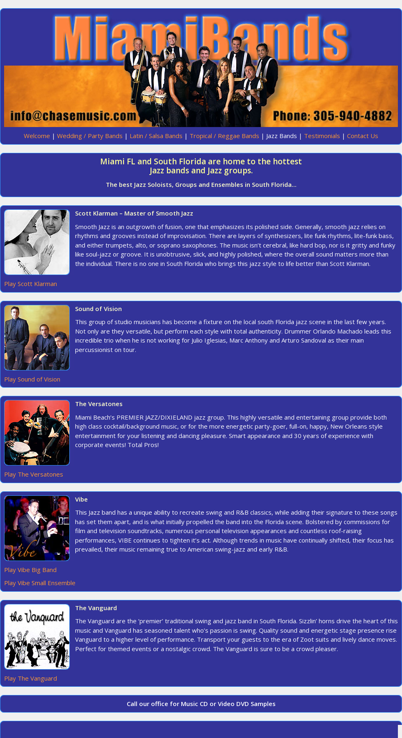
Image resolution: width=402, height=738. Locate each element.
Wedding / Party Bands (90, 136)
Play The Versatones (33, 474)
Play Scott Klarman (30, 283)
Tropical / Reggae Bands (224, 136)
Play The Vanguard (30, 678)
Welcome (37, 136)
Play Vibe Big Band (30, 569)
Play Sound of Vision (32, 379)
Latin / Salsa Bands (156, 136)
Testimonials (322, 136)
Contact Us (362, 136)
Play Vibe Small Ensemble (39, 583)
